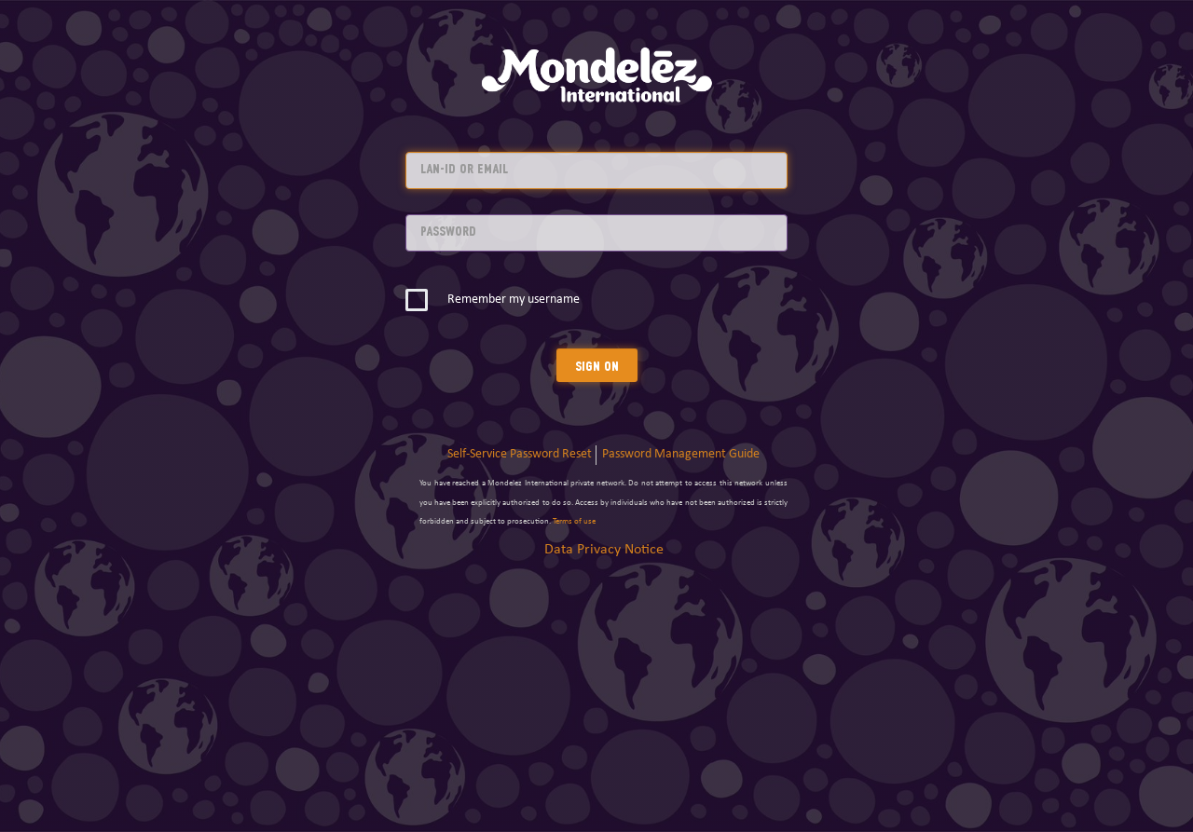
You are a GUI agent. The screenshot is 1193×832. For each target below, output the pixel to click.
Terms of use (574, 521)
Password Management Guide (681, 454)
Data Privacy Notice (604, 549)
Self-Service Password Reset (519, 454)
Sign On (597, 365)
